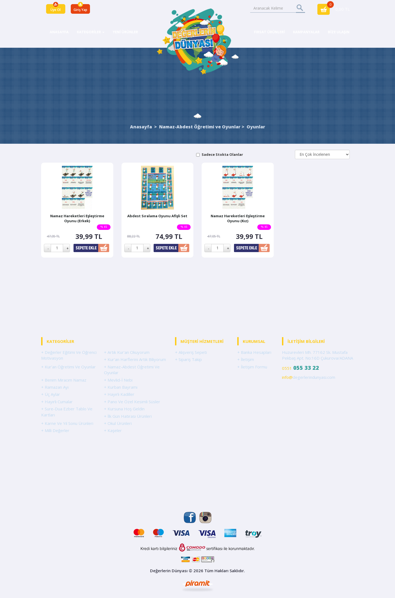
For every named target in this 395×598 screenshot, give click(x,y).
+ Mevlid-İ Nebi (118, 380)
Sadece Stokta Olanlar (222, 154)
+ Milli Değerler (55, 430)
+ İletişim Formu (252, 366)
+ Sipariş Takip (188, 359)
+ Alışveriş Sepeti (191, 352)
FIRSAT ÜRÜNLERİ (269, 31)
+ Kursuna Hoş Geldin (124, 408)
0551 (300, 367)
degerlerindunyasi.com (308, 377)
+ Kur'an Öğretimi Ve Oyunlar (68, 366)
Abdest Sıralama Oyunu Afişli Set (157, 215)
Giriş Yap (80, 9)
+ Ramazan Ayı (55, 387)
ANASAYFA (59, 31)
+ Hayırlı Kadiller (119, 394)
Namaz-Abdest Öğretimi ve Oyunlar (200, 127)
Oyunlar (256, 127)
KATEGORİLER (91, 31)
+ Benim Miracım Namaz (63, 380)
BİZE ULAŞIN (338, 31)
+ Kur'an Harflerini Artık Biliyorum (135, 359)
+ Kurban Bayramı (120, 387)
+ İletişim (245, 359)
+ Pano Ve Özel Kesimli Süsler (132, 401)
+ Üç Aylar (50, 394)
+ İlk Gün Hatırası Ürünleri (128, 416)
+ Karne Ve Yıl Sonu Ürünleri (67, 423)
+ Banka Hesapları (254, 352)
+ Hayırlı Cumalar (57, 401)
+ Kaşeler (113, 430)
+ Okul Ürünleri (118, 423)
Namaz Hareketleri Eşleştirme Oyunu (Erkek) (77, 218)
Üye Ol (55, 9)
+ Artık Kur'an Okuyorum (126, 352)
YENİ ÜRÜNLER (125, 31)
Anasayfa (141, 127)
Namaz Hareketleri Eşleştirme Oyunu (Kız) (238, 218)
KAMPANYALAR (306, 31)
